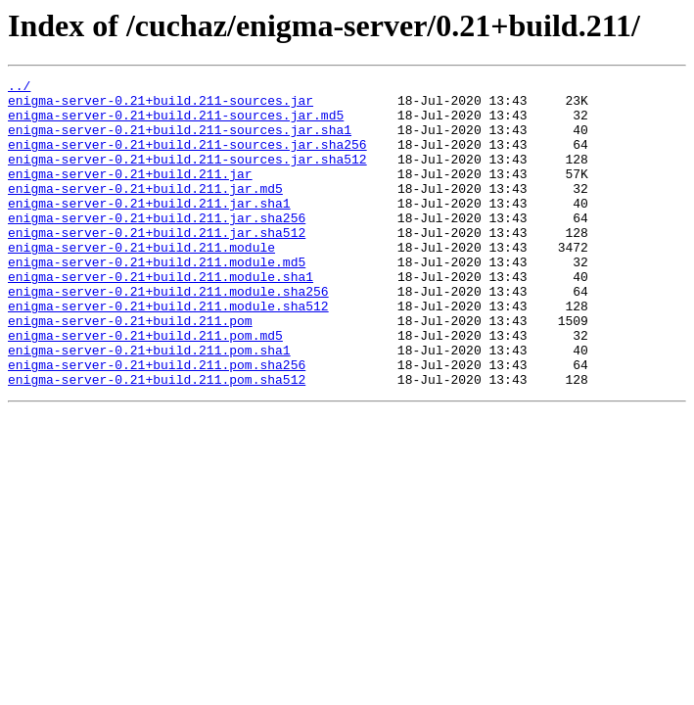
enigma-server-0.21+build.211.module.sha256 (168, 335)
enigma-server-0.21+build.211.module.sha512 (168, 352)
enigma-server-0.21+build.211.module (141, 282)
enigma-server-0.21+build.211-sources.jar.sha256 (187, 158)
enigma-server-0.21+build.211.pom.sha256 (156, 423)
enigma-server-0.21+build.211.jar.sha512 (156, 264)
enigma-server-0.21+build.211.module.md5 (156, 299)
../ (19, 88)
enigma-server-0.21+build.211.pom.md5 (145, 388)
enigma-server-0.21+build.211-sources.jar (160, 106)
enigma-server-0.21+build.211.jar (130, 194)
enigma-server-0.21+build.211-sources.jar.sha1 (179, 141)
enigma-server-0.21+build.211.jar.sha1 (149, 229)
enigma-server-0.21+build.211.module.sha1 (160, 317)
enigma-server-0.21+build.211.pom (130, 370)
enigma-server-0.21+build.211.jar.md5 (145, 211)
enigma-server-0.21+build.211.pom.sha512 (156, 440)
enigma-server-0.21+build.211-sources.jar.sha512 (187, 176)
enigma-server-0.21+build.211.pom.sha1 (149, 405)
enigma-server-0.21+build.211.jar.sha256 (156, 247)
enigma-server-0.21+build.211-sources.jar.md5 (176, 123)
